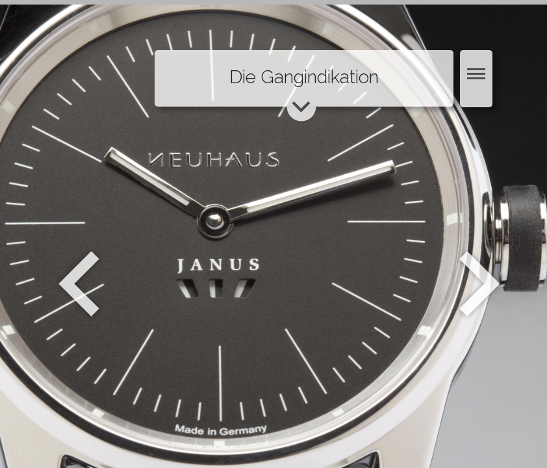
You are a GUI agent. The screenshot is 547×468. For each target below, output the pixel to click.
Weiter (481, 284)
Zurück (79, 284)
